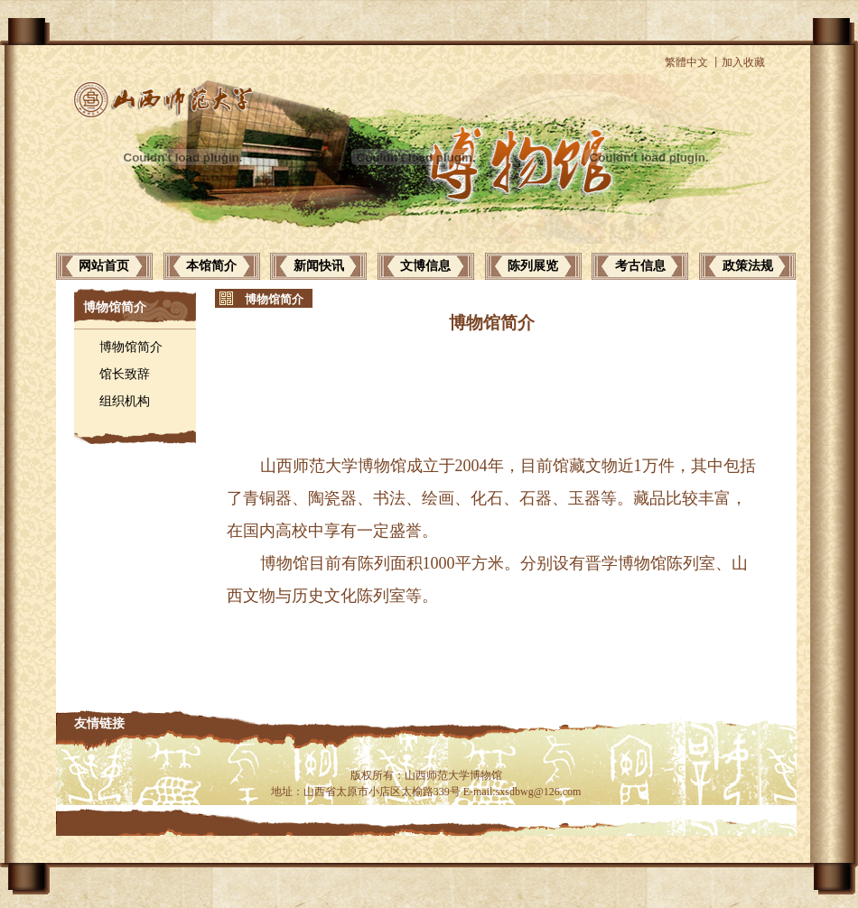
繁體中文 (686, 62)
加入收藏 (743, 62)
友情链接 (99, 723)
